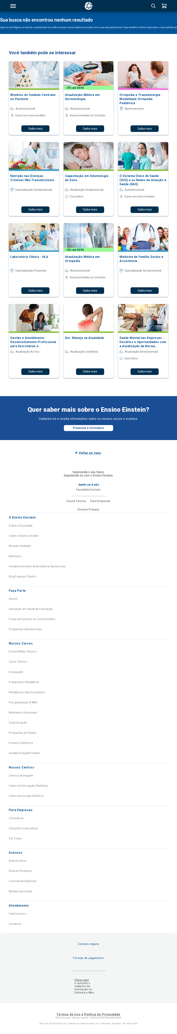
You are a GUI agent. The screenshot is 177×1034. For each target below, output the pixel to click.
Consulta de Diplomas (22, 881)
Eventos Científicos (21, 742)
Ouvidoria (15, 923)
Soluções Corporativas (23, 828)
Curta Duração (18, 722)
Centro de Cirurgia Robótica (26, 795)
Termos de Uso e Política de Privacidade (88, 1014)
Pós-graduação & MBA (23, 702)
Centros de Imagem (21, 775)
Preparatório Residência (24, 682)
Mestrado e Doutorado (23, 712)
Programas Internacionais (25, 629)
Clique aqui (81, 979)
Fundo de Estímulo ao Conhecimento (32, 619)
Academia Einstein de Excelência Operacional (37, 566)
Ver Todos (15, 838)
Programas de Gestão (23, 732)
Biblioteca (15, 556)
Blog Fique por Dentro (22, 576)
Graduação (16, 672)
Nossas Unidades (20, 545)
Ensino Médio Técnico (23, 651)
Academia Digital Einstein (24, 753)
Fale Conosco (17, 913)
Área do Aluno (17, 860)
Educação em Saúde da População (31, 608)
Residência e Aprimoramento (27, 692)
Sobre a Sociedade (20, 525)
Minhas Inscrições (20, 891)
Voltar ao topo (90, 453)
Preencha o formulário (88, 428)
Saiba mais (35, 128)
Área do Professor (20, 870)
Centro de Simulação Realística (28, 785)
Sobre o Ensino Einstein (24, 535)
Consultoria (16, 818)
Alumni (13, 598)
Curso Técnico (18, 661)
